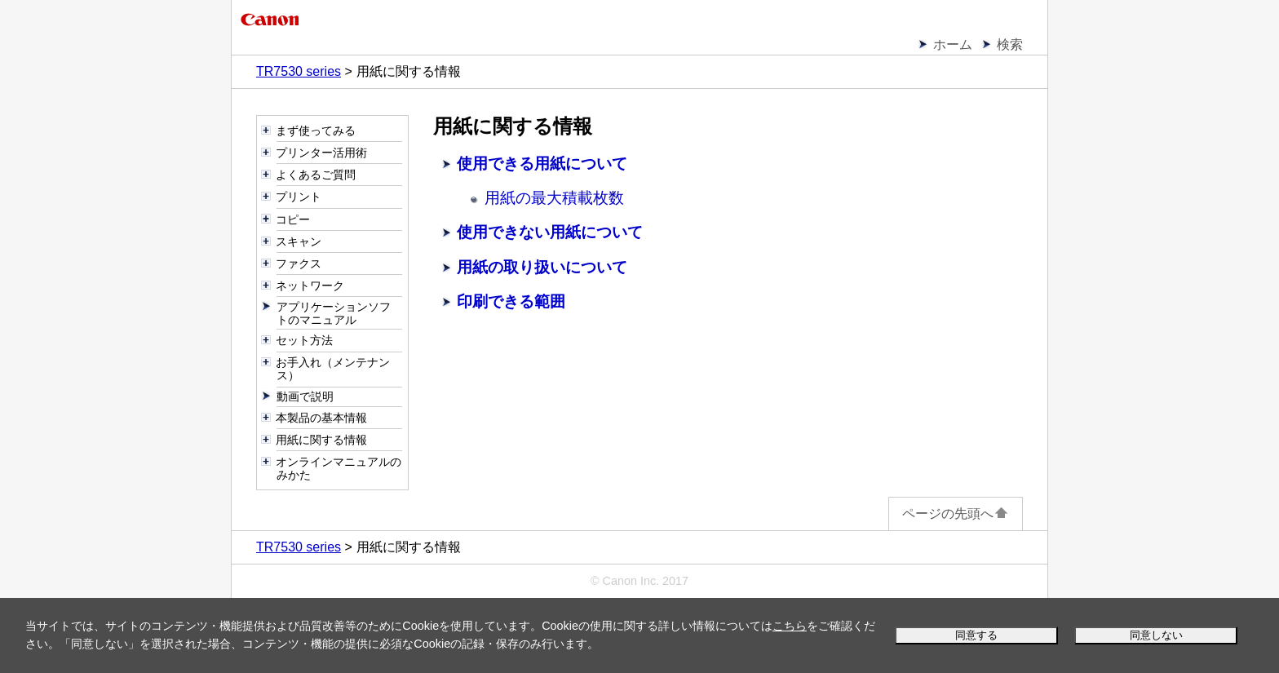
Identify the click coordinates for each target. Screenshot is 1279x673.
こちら (789, 625)
